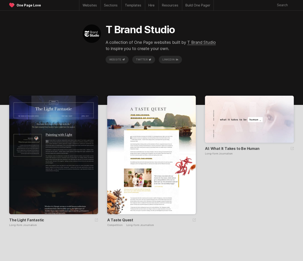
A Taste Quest (120, 220)
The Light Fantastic (26, 220)
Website (117, 59)
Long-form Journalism (23, 225)
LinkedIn (170, 59)
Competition (115, 225)
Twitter (143, 59)
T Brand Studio (201, 42)
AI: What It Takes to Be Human (232, 148)
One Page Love (29, 5)
